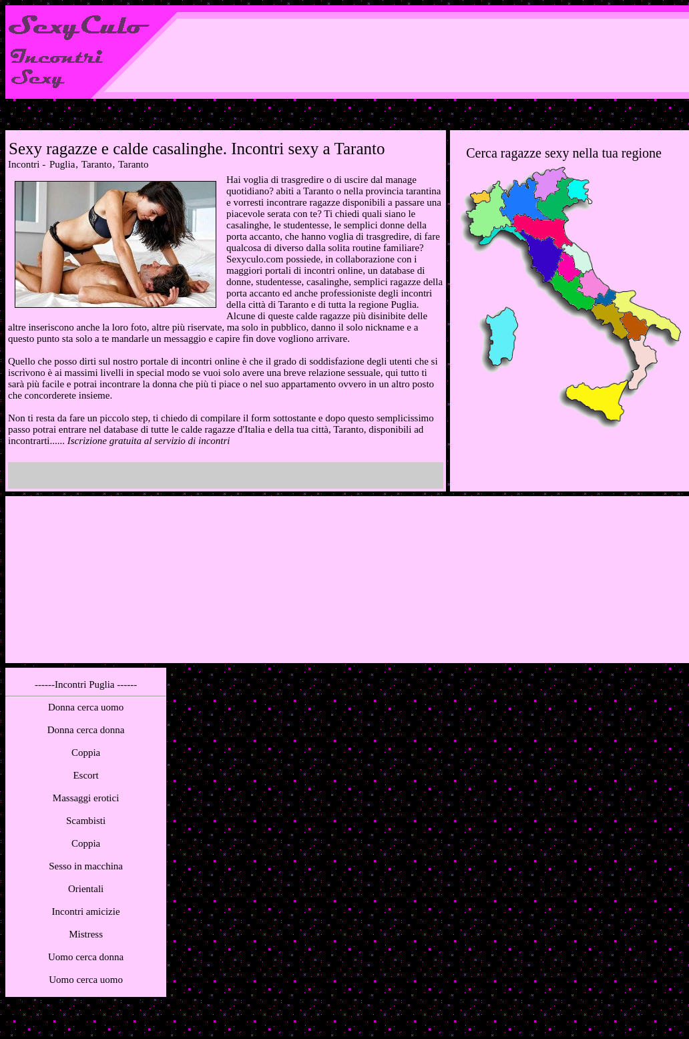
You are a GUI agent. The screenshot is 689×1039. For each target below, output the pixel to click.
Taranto (96, 164)
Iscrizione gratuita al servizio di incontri (148, 440)
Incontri (23, 164)
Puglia (62, 164)
